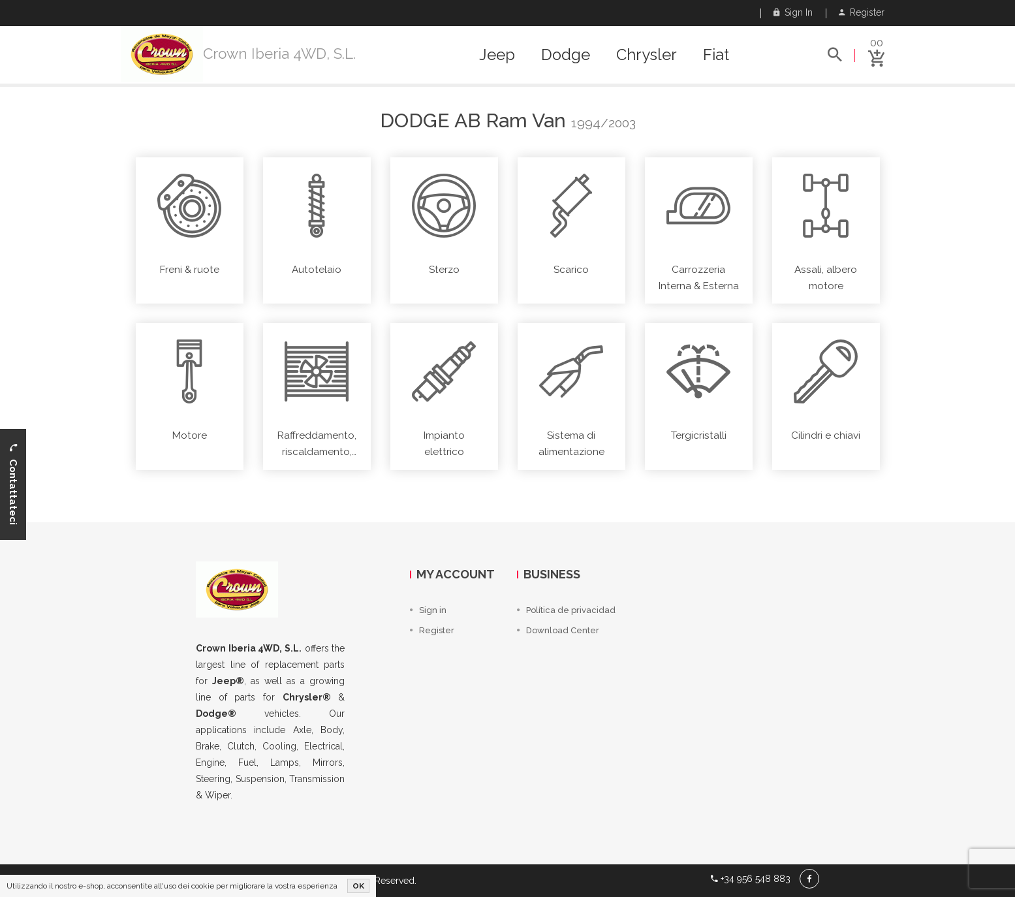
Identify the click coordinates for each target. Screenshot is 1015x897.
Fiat (716, 55)
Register (861, 12)
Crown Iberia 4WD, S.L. (279, 53)
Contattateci (13, 484)
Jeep (497, 55)
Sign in (793, 12)
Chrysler (646, 55)
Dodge (565, 55)
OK (358, 885)
